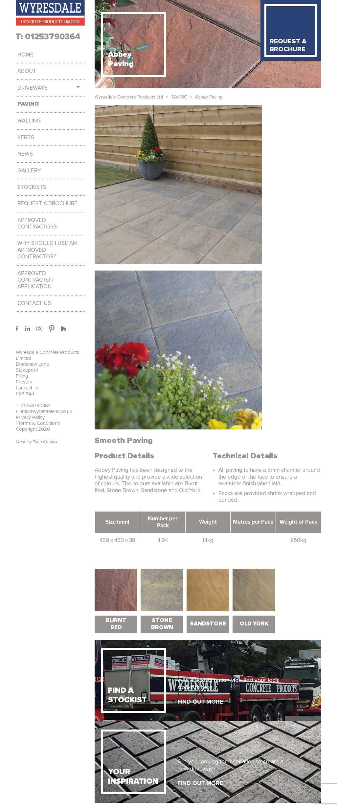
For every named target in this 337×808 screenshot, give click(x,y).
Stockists (31, 187)
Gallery (29, 170)
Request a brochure (47, 203)
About (26, 71)
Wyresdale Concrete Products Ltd (129, 97)
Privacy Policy (30, 417)
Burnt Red (116, 624)
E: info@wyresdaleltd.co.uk (44, 411)
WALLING (29, 121)
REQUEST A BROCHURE (288, 45)
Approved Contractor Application (35, 280)
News (25, 154)
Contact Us (34, 303)
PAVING (28, 104)
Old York (254, 624)
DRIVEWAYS (32, 88)
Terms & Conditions (38, 423)
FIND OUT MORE (200, 701)
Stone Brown (162, 624)
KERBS (25, 137)
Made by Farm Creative (37, 442)
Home (25, 55)
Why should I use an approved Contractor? (47, 250)
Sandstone (208, 624)
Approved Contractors (37, 223)
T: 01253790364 (48, 37)
